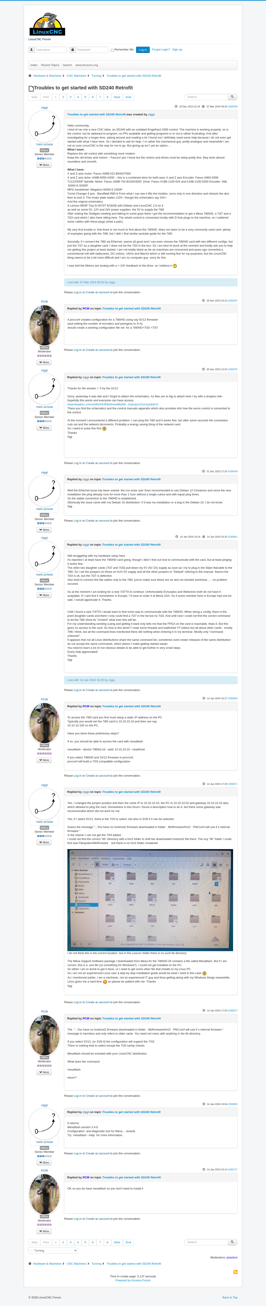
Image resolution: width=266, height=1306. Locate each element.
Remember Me (124, 49)
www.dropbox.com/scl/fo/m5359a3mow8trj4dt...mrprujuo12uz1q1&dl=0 (112, 404)
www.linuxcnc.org (86, 65)
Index (34, 65)
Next (117, 97)
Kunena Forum (141, 1280)
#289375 (233, 369)
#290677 (233, 1010)
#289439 (233, 471)
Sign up (177, 49)
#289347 (233, 300)
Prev (46, 97)
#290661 (233, 536)
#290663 (233, 698)
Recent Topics (50, 65)
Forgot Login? (161, 49)
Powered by (123, 1280)
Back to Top (230, 1297)
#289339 (233, 106)
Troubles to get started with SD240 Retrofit (96, 114)
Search (67, 65)
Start (34, 97)
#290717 (233, 1169)
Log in (143, 49)
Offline (44, 150)
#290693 (233, 1104)
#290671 (233, 784)
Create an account (97, 292)
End (128, 97)
